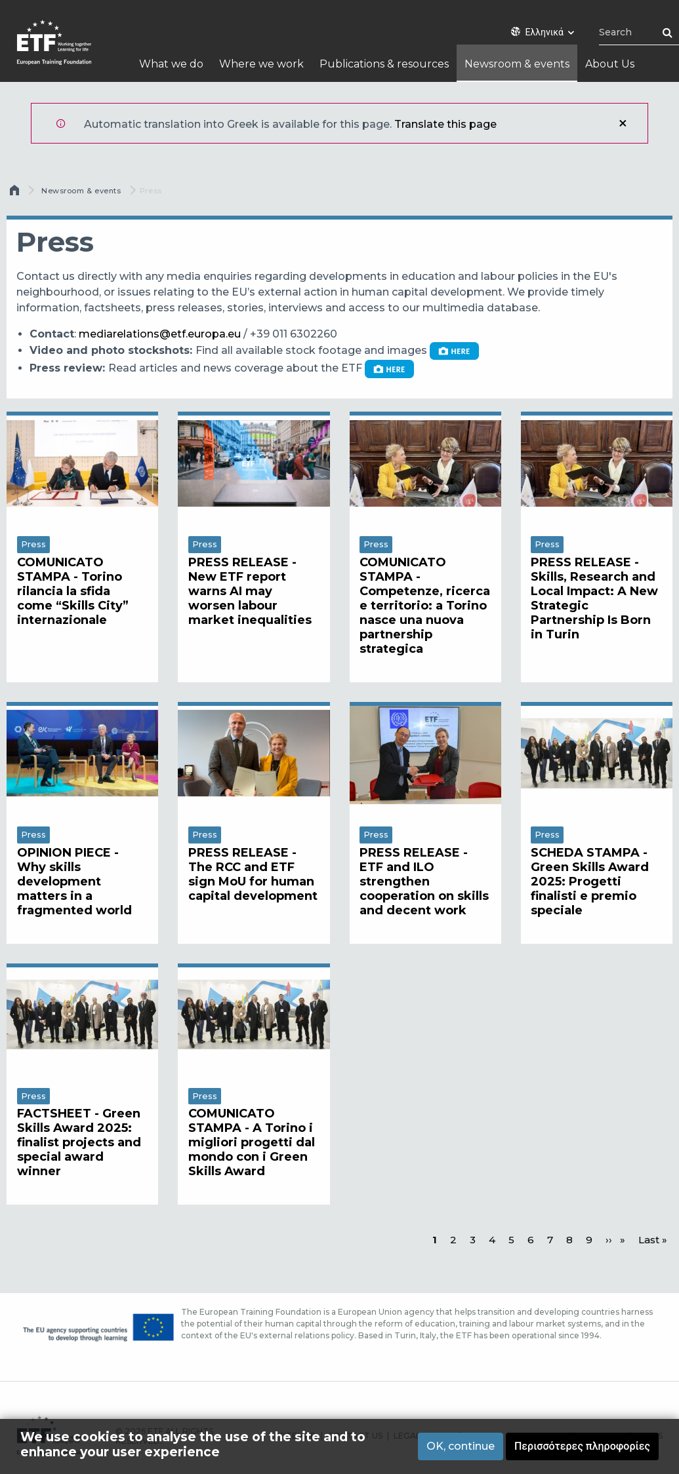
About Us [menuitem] (609, 64)
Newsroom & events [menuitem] (516, 64)
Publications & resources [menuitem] (384, 64)
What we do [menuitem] (171, 64)
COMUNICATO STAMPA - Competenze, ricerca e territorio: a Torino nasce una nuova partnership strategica (425, 605)
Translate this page (445, 124)
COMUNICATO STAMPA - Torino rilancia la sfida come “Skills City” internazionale (73, 591)
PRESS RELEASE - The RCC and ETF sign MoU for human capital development (253, 874)
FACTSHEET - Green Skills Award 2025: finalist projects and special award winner (79, 1142)
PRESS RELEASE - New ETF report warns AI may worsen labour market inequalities (250, 591)
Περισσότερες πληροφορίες (582, 1446)
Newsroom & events (81, 190)
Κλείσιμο (622, 123)
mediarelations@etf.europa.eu (160, 334)
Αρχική (16, 193)
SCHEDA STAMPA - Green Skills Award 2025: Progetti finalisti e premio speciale (590, 881)
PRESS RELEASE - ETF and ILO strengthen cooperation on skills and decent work (424, 881)
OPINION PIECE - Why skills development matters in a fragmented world (74, 881)
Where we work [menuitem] (261, 64)
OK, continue (460, 1446)
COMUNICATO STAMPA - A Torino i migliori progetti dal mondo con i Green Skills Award (251, 1142)
